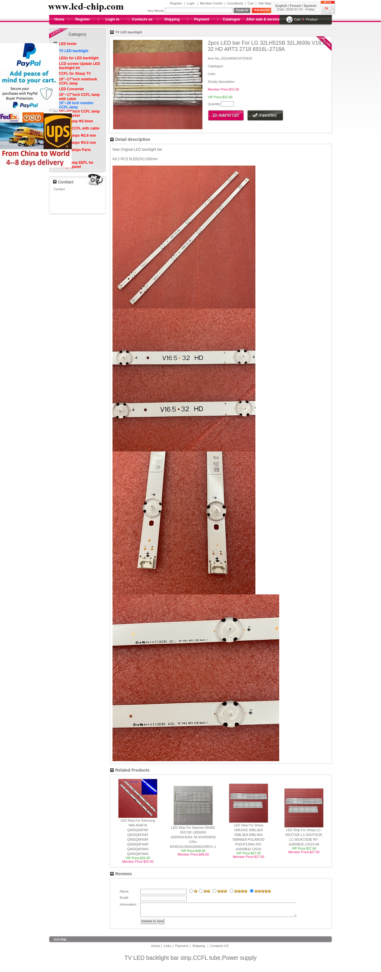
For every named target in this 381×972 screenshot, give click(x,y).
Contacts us (142, 19)
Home (59, 19)
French (295, 5)
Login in (112, 19)
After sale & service (262, 19)
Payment (201, 19)
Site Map (264, 3)
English (281, 5)
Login (191, 3)
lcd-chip (60, 942)
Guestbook (235, 3)
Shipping (171, 19)
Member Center (211, 3)
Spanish (310, 5)
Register (176, 3)
